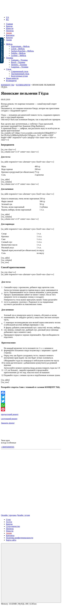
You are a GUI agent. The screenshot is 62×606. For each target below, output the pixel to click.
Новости (9, 28)
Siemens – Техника (19, 65)
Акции (9, 40)
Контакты (10, 35)
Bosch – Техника (18, 62)
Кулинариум (11, 80)
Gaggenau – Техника (19, 67)
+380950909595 (7, 447)
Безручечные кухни (19, 76)
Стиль (8, 69)
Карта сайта (11, 540)
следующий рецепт (9, 419)
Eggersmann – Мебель (20, 46)
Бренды (9, 26)
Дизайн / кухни (23, 515)
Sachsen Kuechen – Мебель (22, 51)
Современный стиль (19, 71)
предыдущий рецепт (9, 414)
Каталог (9, 37)
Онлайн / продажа (8, 515)
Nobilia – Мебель (18, 53)
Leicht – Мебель (18, 49)
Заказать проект (7, 423)
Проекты (10, 31)
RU (7, 19)
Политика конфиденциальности (19, 538)
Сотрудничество (13, 526)
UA (7, 17)
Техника (9, 58)
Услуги (9, 522)
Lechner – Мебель (18, 55)
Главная (9, 24)
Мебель (9, 44)
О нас (8, 519)
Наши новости (12, 78)
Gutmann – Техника (19, 60)
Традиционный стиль (20, 74)
